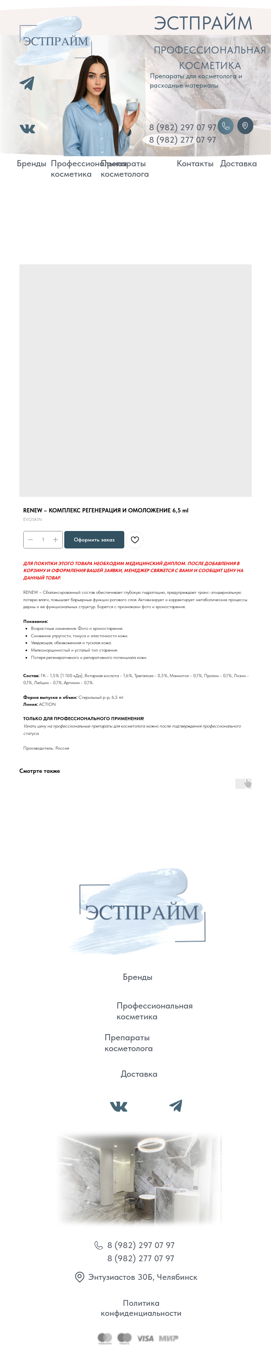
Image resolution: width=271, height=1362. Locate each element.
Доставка (238, 163)
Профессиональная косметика (89, 168)
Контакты (195, 163)
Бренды (31, 163)
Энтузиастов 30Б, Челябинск (142, 1277)
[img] (134, 909)
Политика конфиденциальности (141, 1308)
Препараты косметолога (125, 168)
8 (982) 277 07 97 (182, 139)
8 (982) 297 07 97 (182, 127)
